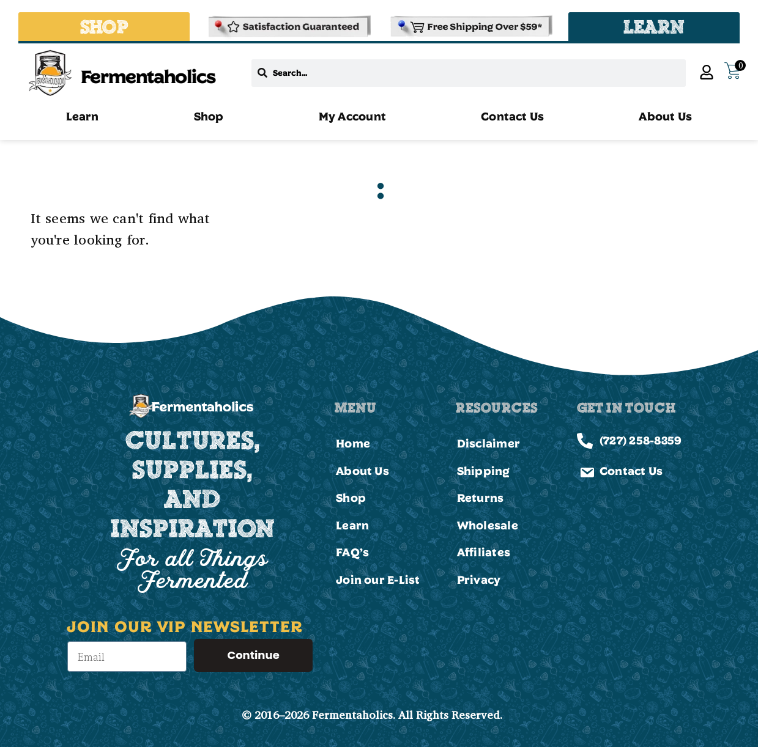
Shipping (483, 470)
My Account (352, 116)
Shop (209, 116)
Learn (82, 116)
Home (353, 443)
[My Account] (706, 72)
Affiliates (483, 552)
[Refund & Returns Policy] (288, 26)
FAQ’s (352, 552)
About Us (665, 116)
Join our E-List (378, 579)
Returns (480, 497)
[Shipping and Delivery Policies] (469, 26)
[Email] (127, 656)
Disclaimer (488, 443)
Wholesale (487, 525)
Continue (253, 655)
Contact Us (512, 116)
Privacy (479, 579)
